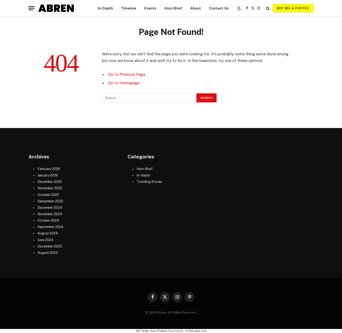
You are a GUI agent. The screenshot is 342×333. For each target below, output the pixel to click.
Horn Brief (173, 8)
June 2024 (45, 240)
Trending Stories (149, 182)
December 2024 (50, 207)
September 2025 (50, 201)
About (195, 8)
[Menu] (31, 8)
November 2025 (50, 188)
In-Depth (105, 8)
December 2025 (50, 182)
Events (150, 8)
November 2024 (50, 214)
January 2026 (48, 175)
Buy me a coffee (293, 8)
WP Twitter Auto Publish (151, 330)
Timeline (128, 8)
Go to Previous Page (126, 74)
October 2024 (48, 220)
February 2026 (49, 169)
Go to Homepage (124, 83)
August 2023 (48, 253)
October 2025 (48, 195)
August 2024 (48, 233)
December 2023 (50, 246)
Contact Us (219, 8)
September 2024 (50, 227)
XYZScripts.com (195, 330)
